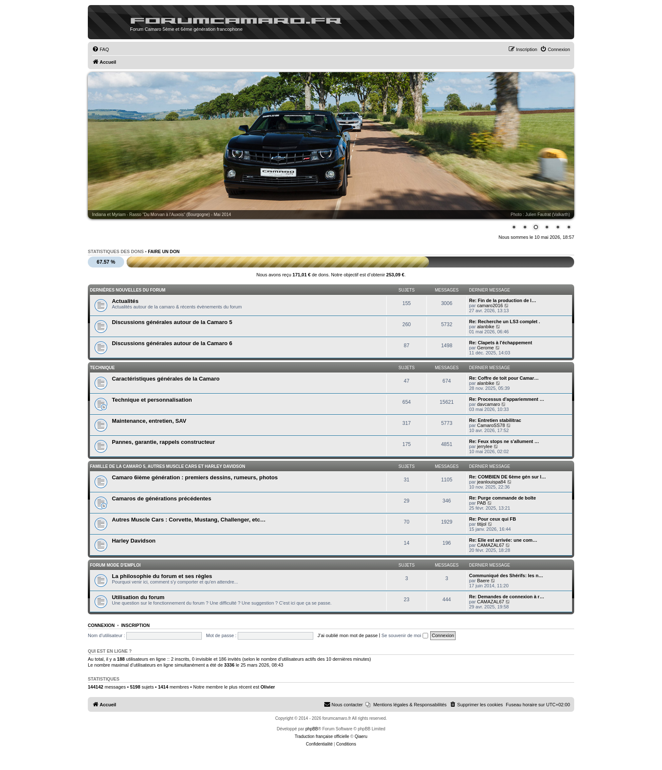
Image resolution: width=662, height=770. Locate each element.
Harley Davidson (133, 541)
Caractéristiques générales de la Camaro (166, 379)
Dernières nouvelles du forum (128, 290)
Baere (483, 580)
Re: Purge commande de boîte (502, 497)
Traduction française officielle (322, 736)
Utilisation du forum (138, 597)
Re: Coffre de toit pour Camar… (504, 378)
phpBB (311, 729)
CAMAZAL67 (490, 545)
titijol (481, 524)
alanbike (485, 326)
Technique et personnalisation (152, 400)
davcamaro (488, 404)
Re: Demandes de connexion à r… (506, 596)
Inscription (135, 625)
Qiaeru (361, 736)
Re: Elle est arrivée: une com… (503, 540)
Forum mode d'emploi (115, 565)
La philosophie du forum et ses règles (162, 576)
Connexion (101, 625)
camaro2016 (490, 305)
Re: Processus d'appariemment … (506, 399)
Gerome (485, 347)
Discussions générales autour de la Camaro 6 (172, 343)
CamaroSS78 (491, 425)
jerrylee (484, 446)
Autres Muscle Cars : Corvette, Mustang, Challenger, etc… (189, 519)
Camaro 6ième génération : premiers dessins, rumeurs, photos (195, 477)
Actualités (125, 301)
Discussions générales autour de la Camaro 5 (172, 322)
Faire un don (163, 251)
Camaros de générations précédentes (161, 498)
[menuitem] (100, 49)
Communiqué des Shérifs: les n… (506, 575)
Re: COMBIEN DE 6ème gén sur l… (507, 476)
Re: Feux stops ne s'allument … (504, 441)
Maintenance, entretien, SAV (149, 421)
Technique (102, 367)
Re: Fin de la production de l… (502, 300)
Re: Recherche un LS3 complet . (504, 321)
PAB (481, 502)
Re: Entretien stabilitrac (495, 420)
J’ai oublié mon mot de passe (347, 635)
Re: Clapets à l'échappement (500, 342)
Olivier (267, 686)
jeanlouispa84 (491, 481)
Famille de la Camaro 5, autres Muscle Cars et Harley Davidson (167, 466)
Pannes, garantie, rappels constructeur (163, 442)
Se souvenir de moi (405, 635)
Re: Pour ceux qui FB (492, 518)
